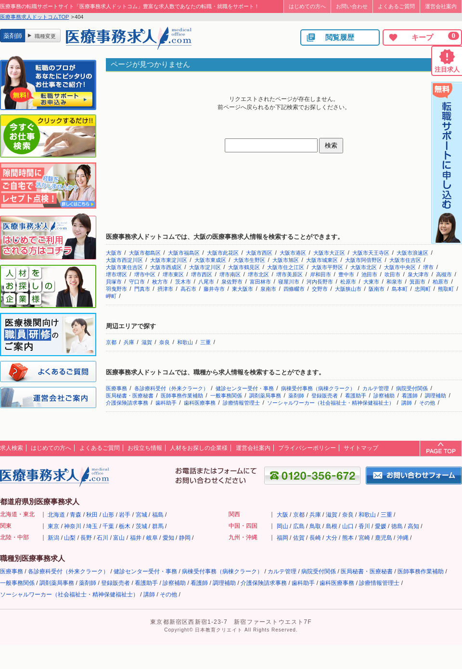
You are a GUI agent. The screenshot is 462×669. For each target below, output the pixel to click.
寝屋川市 (288, 282)
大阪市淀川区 (205, 267)
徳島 (397, 526)
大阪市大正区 (329, 253)
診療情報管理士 (241, 403)
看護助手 (355, 395)
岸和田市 (320, 274)
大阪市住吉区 (405, 260)
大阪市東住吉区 (124, 267)
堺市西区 (201, 274)
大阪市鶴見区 (244, 267)
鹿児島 (383, 537)
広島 (299, 526)
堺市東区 (173, 274)
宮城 (141, 514)
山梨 (70, 537)
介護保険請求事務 (127, 403)
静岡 (185, 537)
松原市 (348, 282)
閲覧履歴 (330, 37)
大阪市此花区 (223, 253)
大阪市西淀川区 (124, 260)
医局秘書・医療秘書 (130, 395)
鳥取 (315, 526)
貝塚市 (114, 282)
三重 (205, 342)
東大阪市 (242, 289)
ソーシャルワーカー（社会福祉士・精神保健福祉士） (330, 403)
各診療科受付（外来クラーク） (171, 388)
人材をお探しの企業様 (199, 448)
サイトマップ (361, 448)
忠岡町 (423, 289)
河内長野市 (320, 282)
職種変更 (45, 36)
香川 (364, 526)
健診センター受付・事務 (245, 388)
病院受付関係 (412, 388)
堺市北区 (258, 274)
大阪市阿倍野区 (363, 260)
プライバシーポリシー (307, 448)
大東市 (371, 282)
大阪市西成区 (166, 267)
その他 (427, 403)
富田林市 (260, 282)
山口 (348, 526)
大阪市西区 (259, 253)
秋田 (92, 514)
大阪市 (114, 253)
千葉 (108, 526)
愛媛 (380, 526)
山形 (108, 514)
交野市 (320, 289)
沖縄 (403, 537)
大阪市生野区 (249, 260)
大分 (331, 537)
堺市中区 (144, 274)
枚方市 (160, 282)
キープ (423, 37)
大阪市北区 (363, 267)
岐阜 (152, 537)
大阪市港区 (293, 253)
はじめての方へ (307, 6)
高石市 (188, 289)
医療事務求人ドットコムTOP (34, 17)
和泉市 (394, 282)
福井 (135, 537)
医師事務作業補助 (182, 395)
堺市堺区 (116, 274)
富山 (119, 537)
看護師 (410, 395)
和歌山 (185, 342)
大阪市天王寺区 (370, 253)
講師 (406, 403)
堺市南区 (230, 274)
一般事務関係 (226, 395)
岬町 (111, 296)
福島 (158, 514)
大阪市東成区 (210, 260)
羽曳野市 (116, 289)
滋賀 (146, 342)
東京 (53, 526)
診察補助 (384, 395)
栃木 (124, 526)
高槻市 (444, 274)
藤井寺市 (214, 289)
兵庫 (129, 342)
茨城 (141, 526)
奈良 (164, 342)
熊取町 (446, 289)
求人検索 (11, 448)
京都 (111, 342)
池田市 (369, 274)
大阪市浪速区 (412, 253)
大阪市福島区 (184, 253)
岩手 (124, 514)
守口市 (137, 282)
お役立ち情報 (145, 448)
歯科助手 (166, 403)
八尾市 (206, 282)
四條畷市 (294, 289)
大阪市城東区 (322, 260)
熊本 (348, 537)
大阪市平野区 (327, 267)
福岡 (282, 537)
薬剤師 (296, 395)
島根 (331, 526)
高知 (413, 526)
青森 (75, 514)
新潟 (53, 537)
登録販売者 (324, 395)
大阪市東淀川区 (168, 260)
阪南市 (377, 289)
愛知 (168, 537)
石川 (102, 537)
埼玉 (92, 526)
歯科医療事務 (200, 403)
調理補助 (435, 395)
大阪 (282, 514)
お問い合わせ (352, 6)
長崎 (315, 537)
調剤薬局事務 (265, 395)
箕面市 (417, 282)
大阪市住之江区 (285, 267)
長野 (86, 537)
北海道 (56, 514)
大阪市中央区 (400, 267)
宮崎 (364, 537)
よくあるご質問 (396, 6)
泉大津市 (418, 274)
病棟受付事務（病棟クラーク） (318, 388)
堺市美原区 (289, 274)
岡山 (282, 526)
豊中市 (346, 274)
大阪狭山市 (348, 289)
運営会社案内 (441, 6)
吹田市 (392, 274)
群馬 (158, 526)
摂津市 (165, 289)
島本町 (400, 289)
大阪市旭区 (285, 260)
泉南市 (268, 289)
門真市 (142, 289)
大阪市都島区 (145, 253)
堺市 (428, 267)
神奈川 (72, 526)
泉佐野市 (232, 282)
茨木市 (183, 282)
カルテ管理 (375, 388)
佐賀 (299, 537)
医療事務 (116, 388)
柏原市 (441, 282)
